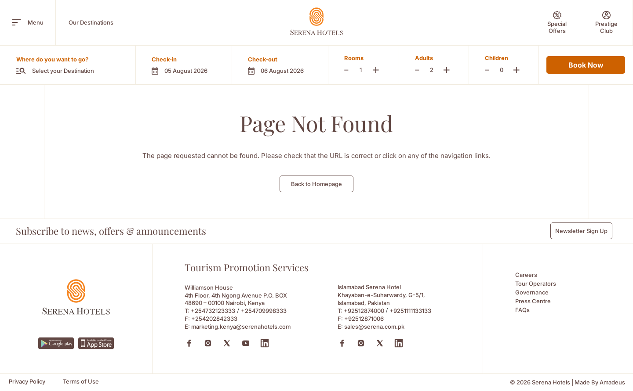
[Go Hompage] (316, 21)
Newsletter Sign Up (581, 230)
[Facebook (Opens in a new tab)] (189, 343)
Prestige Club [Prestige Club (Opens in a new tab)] (172, 36)
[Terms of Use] (81, 381)
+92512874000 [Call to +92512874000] (364, 310)
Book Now (585, 65)
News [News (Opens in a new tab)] (466, 36)
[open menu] (16, 22)
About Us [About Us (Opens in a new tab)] (124, 36)
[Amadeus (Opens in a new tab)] (612, 382)
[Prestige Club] (606, 22)
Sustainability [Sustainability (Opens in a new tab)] (423, 36)
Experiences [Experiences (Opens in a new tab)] (261, 36)
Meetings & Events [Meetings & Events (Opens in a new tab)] (363, 36)
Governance (532, 292)
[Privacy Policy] (27, 381)
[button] (183, 65)
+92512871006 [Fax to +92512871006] (364, 318)
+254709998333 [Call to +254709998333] (264, 310)
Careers (526, 274)
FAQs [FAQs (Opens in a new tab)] (522, 309)
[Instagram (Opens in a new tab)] (208, 343)
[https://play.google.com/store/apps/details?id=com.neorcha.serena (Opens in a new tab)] (56, 343)
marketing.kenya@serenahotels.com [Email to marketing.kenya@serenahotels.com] (241, 326)
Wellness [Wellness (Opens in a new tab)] (308, 36)
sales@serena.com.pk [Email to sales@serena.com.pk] (374, 326)
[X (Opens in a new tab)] (226, 343)
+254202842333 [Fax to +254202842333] (214, 318)
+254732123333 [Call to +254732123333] (213, 310)
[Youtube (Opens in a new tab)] (245, 343)
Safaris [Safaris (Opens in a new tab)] (217, 36)
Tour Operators (535, 283)
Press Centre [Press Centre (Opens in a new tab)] (533, 301)
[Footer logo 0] (76, 312)
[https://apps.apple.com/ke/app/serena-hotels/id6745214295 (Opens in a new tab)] (96, 343)
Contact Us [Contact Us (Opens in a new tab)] (507, 36)
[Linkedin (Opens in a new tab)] (264, 343)
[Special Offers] (557, 22)
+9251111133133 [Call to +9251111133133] (410, 310)
